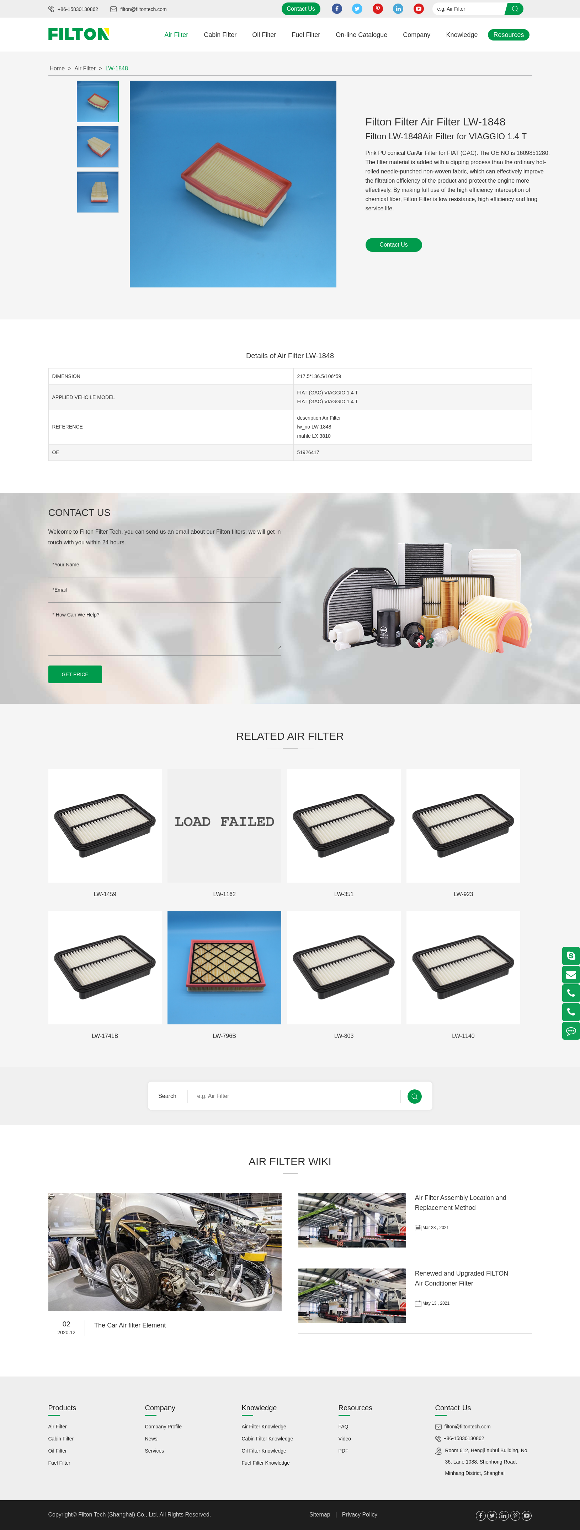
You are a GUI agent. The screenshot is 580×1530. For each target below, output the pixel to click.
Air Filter (176, 34)
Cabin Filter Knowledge (267, 1438)
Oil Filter (264, 34)
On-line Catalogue (361, 34)
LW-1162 (224, 894)
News (151, 1438)
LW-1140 (463, 1036)
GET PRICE (75, 674)
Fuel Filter (306, 34)
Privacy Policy (360, 1514)
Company (416, 34)
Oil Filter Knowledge (264, 1450)
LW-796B (224, 1036)
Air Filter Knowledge (264, 1426)
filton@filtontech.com (143, 9)
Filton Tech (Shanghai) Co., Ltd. (118, 1514)
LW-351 (344, 894)
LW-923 (463, 894)
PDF (343, 1450)
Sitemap (319, 1514)
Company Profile (163, 1426)
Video (345, 1438)
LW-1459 (105, 894)
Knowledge (462, 34)
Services (154, 1450)
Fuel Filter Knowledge (266, 1462)
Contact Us (301, 9)
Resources (508, 34)
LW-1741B (105, 1036)
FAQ (343, 1426)
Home (57, 68)
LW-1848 (116, 68)
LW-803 (344, 1036)
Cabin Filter (220, 34)
